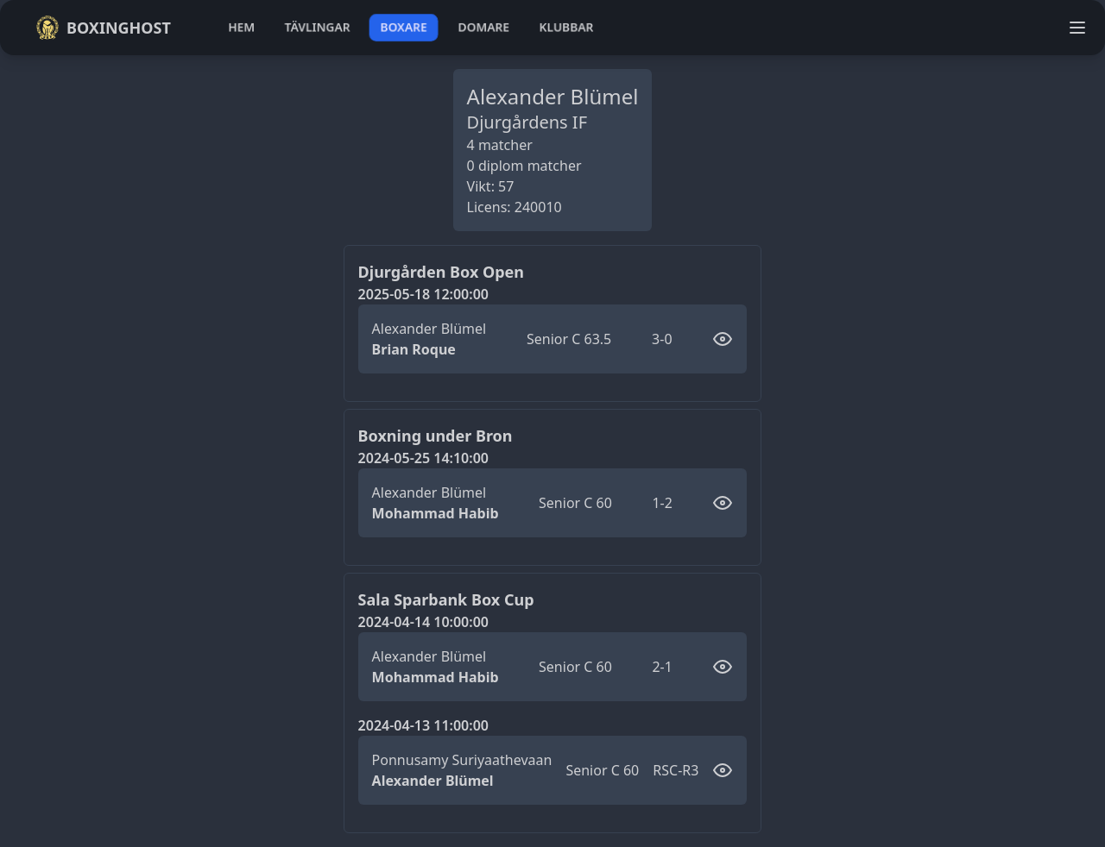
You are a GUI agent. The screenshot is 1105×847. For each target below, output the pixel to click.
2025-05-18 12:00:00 (423, 294)
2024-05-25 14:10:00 (423, 458)
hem (241, 27)
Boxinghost (103, 28)
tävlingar (317, 27)
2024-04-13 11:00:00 (423, 725)
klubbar (566, 27)
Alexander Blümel (429, 328)
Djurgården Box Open (441, 271)
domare (484, 27)
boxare (403, 27)
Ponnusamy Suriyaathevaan (462, 759)
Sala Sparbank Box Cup (446, 599)
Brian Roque (414, 349)
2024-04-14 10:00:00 (423, 621)
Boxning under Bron (435, 435)
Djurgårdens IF (527, 122)
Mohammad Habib (435, 513)
